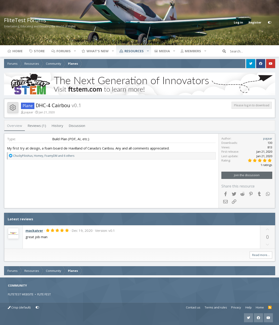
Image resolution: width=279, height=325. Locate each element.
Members (193, 51)
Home (17, 51)
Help (248, 307)
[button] (75, 51)
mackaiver (34, 230)
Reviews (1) (37, 125)
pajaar (28, 112)
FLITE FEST (44, 294)
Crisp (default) (19, 307)
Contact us (193, 307)
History (57, 125)
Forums (63, 51)
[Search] (252, 51)
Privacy (236, 307)
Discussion (77, 125)
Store (39, 51)
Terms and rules (216, 307)
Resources (134, 51)
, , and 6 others (43, 156)
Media (164, 51)
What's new (98, 51)
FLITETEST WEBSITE (20, 294)
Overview (14, 125)
